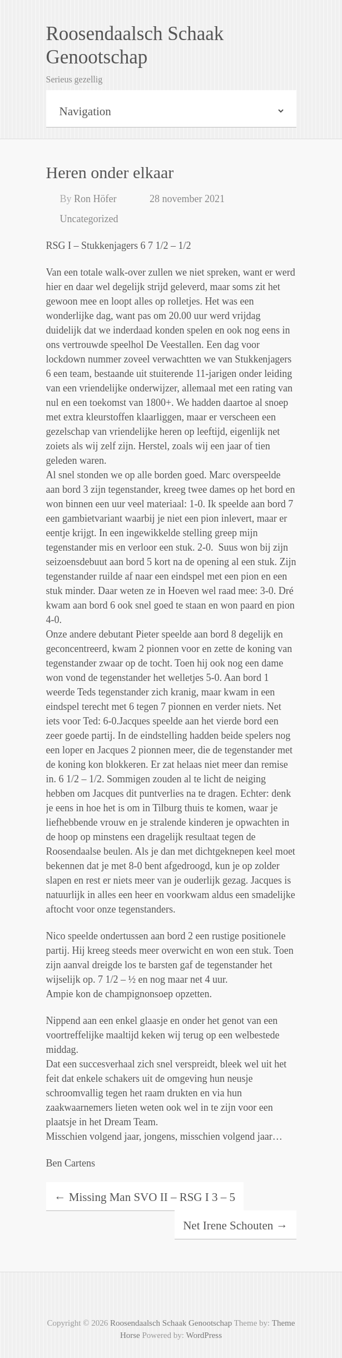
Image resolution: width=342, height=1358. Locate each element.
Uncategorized (89, 218)
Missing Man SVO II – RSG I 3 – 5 (145, 1197)
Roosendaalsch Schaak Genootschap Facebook (171, 1297)
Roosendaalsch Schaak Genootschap (135, 45)
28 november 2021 (187, 198)
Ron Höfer (95, 198)
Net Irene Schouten (235, 1225)
